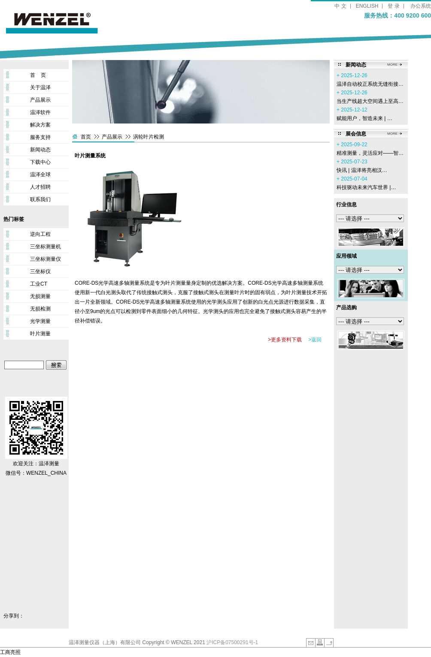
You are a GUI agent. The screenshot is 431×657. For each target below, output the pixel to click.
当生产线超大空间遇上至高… (370, 101)
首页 (86, 137)
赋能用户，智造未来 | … (364, 118)
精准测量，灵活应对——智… (370, 153)
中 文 (340, 6)
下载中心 (40, 162)
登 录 (393, 6)
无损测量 (40, 296)
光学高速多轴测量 (160, 302)
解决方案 (40, 125)
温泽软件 (40, 112)
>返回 (315, 340)
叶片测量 (40, 334)
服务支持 (40, 137)
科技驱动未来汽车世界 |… (366, 187)
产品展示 (40, 100)
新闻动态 (40, 150)
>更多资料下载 (285, 340)
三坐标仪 (40, 271)
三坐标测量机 (45, 247)
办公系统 (420, 6)
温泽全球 (40, 175)
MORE (392, 64)
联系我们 (40, 199)
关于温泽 (40, 87)
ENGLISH (367, 6)
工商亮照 (10, 652)
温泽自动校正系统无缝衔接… (370, 84)
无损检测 (40, 309)
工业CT (38, 284)
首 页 (38, 75)
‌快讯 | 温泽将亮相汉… (362, 170)
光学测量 (40, 321)
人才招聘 (40, 187)
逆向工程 (40, 234)
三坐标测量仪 (45, 259)
